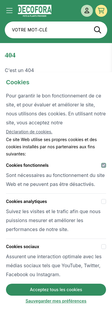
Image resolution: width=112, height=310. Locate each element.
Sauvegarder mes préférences (55, 300)
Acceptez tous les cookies (56, 289)
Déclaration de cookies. (29, 131)
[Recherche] (97, 30)
